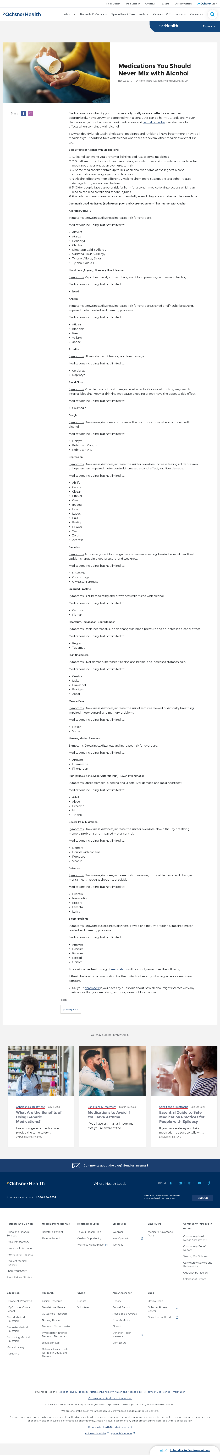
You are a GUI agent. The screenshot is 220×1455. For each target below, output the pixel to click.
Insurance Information (20, 1246)
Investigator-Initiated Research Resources (54, 1332)
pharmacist (92, 988)
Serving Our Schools (195, 1254)
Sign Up (206, 1195)
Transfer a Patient (52, 1229)
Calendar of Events (194, 1276)
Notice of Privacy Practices (73, 1389)
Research (48, 1290)
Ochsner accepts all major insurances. (110, 1396)
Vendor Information (174, 1389)
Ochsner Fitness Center (157, 1307)
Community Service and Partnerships (197, 1262)
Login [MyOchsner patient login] (214, 3)
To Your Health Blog (89, 1229)
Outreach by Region (195, 1270)
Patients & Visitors (92, 14)
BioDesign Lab (51, 1340)
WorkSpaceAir (121, 1236)
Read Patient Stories (19, 1275)
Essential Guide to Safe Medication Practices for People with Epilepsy (181, 1117)
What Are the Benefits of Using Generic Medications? (39, 1117)
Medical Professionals (56, 1221)
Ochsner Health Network (122, 1332)
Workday (118, 1242)
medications (119, 969)
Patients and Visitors (20, 1221)
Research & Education (168, 14)
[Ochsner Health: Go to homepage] (22, 13)
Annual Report (121, 1305)
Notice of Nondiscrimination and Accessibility (116, 1389)
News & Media (121, 1318)
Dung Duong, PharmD (30, 1137)
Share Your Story (17, 1268)
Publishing (13, 1351)
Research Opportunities (56, 1324)
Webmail (118, 1229)
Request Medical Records (17, 1260)
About (68, 14)
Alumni (117, 1324)
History (117, 1299)
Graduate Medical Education (17, 1327)
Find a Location (132, 3)
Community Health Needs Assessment (195, 1236)
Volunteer (83, 1305)
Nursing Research (52, 1318)
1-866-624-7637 (46, 1194)
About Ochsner (122, 1290)
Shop (151, 1290)
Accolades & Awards (125, 1311)
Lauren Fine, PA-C (172, 1137)
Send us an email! (135, 1165)
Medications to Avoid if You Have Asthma (109, 1114)
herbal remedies (154, 122)
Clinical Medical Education (16, 1317)
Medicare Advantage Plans (160, 1231)
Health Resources (88, 1221)
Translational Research (55, 1305)
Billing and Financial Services (18, 1231)
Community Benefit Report (195, 1246)
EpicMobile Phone (121, 1431)
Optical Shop (155, 1299)
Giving (81, 1290)
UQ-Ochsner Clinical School (18, 1307)
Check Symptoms (183, 3)
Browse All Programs (19, 1299)
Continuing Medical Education (18, 1337)
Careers (195, 14)
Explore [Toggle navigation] (209, 26)
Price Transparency (18, 1239)
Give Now (150, 3)
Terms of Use (153, 1389)
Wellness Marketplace (90, 1242)
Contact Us (119, 1340)
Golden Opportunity (89, 1236)
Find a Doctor (113, 3)
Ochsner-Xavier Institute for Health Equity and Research (56, 1351)
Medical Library (16, 1345)
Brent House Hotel (159, 1315)
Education (13, 1290)
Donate (81, 1299)
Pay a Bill (164, 3)
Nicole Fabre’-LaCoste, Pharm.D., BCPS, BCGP (163, 81)
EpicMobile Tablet (95, 1431)
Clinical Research (52, 1299)
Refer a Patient (51, 1236)
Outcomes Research (54, 1311)
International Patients (20, 1252)
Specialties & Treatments (128, 14)
